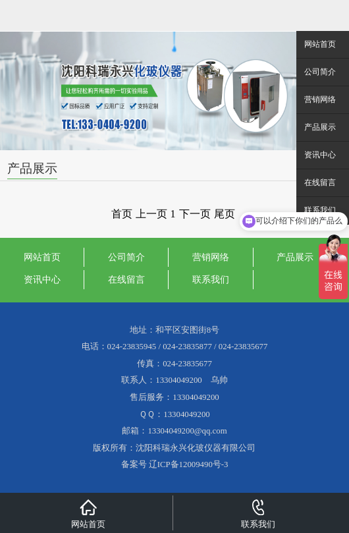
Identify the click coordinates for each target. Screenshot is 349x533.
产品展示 (295, 257)
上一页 (151, 213)
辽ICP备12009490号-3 (188, 464)
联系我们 (210, 279)
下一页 (195, 213)
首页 (121, 213)
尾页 (224, 213)
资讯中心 (42, 279)
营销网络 (210, 257)
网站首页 (42, 257)
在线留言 (126, 279)
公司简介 (126, 257)
